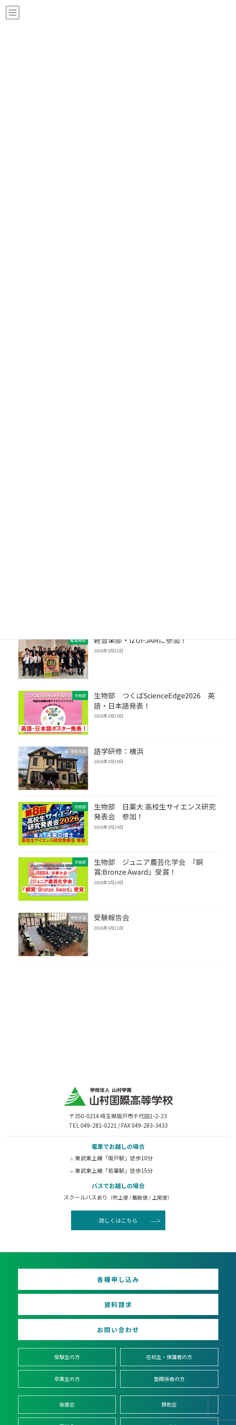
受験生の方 (67, 1357)
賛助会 (169, 1404)
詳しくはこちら (118, 1220)
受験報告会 (111, 917)
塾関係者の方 (169, 1378)
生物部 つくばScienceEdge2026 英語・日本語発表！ (153, 701)
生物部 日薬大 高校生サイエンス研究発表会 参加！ (154, 811)
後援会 (67, 1404)
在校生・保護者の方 (169, 1357)
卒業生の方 (67, 1378)
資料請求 (118, 1304)
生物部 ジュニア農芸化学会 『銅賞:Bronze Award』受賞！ (148, 867)
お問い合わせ (118, 1329)
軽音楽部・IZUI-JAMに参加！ (140, 640)
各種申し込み (118, 1279)
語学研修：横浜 (118, 751)
